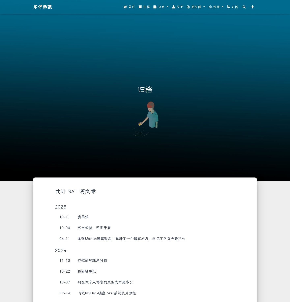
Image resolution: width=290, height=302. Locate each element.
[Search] (244, 7)
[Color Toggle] (252, 7)
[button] (161, 7)
